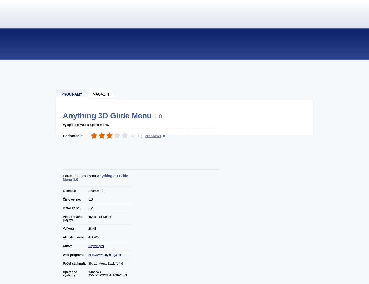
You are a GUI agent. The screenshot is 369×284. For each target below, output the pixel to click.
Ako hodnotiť (153, 136)
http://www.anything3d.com (106, 255)
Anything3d (96, 246)
